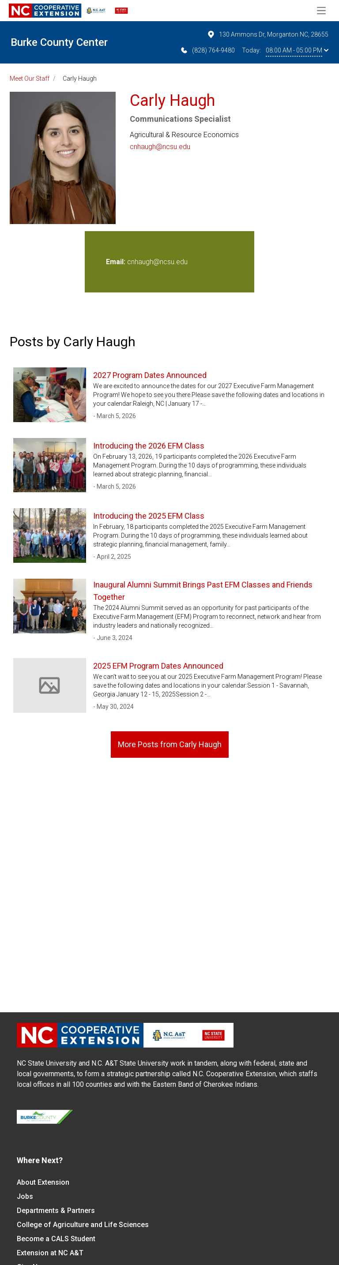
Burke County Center (59, 42)
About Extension (43, 1182)
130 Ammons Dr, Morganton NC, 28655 (267, 34)
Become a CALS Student (56, 1239)
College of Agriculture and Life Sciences (83, 1224)
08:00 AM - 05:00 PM (297, 50)
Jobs (25, 1196)
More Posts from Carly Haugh (170, 744)
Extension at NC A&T (50, 1253)
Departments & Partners (56, 1210)
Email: (116, 262)
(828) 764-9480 (207, 50)
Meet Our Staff (29, 78)
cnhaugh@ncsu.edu (160, 146)
